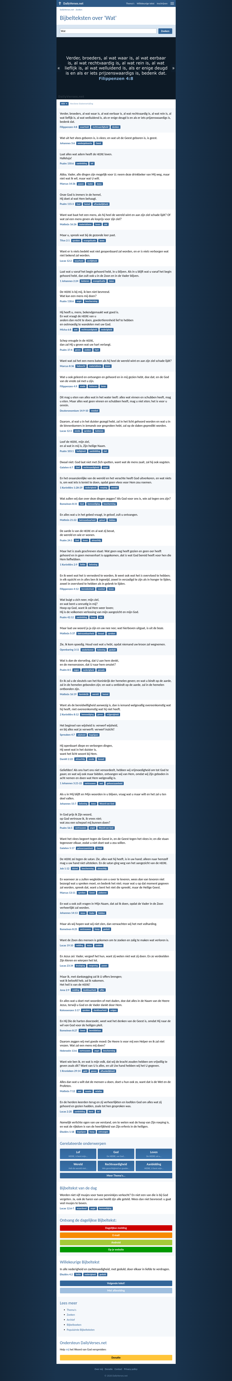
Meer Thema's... (116, 1175)
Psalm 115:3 (67, 204)
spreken (76, 240)
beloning (93, 564)
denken (115, 127)
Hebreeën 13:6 (68, 1050)
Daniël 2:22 (66, 759)
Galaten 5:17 (67, 848)
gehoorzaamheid (114, 783)
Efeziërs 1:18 (67, 1131)
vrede (82, 386)
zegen (76, 670)
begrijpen (93, 735)
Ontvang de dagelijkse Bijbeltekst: (88, 1220)
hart (97, 350)
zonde (77, 431)
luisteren (85, 281)
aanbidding (82, 163)
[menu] (172, 5)
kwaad (101, 633)
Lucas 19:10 (66, 945)
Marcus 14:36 (67, 183)
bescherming (91, 301)
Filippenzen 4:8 (68, 127)
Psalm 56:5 (66, 827)
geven (78, 350)
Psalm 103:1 (67, 451)
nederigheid (106, 329)
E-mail (116, 1235)
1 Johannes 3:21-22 (71, 783)
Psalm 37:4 (66, 349)
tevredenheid (87, 589)
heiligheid (81, 451)
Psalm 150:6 (67, 163)
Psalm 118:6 (67, 301)
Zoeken (79, 9)
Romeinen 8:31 (68, 504)
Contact (118, 1369)
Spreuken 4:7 (67, 734)
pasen (81, 184)
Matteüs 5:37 (67, 633)
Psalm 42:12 (67, 617)
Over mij (99, 1369)
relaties (98, 1091)
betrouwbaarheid (87, 520)
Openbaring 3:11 (69, 649)
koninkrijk (84, 694)
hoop (93, 617)
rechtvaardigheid (100, 127)
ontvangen (103, 1131)
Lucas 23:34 (66, 965)
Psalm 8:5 (65, 669)
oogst (105, 467)
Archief (71, 1319)
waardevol (82, 1208)
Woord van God (107, 803)
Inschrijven (162, 3)
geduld (112, 649)
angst (79, 301)
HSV (64, 103)
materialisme (85, 224)
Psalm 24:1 (66, 540)
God (78, 204)
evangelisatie (90, 240)
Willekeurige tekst (145, 3)
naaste (88, 1091)
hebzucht (81, 366)
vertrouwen (90, 783)
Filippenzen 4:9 (68, 386)
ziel (105, 224)
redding (79, 945)
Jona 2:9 (64, 990)
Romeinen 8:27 (68, 1030)
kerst (91, 1111)
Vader (90, 184)
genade (101, 670)
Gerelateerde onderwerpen (83, 1143)
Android (116, 1242)
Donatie (115, 1357)
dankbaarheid (89, 990)
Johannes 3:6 (67, 143)
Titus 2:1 (65, 240)
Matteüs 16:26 (68, 224)
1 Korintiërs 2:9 (68, 564)
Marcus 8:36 (67, 366)
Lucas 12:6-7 (67, 1208)
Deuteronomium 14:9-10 (74, 410)
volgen (113, 1010)
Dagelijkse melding (116, 1228)
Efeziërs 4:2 (66, 1274)
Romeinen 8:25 (68, 929)
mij (67, 1349)
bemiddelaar (95, 1030)
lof (92, 163)
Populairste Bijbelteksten (81, 1329)
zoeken (88, 350)
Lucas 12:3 (66, 431)
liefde (82, 564)
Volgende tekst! (116, 1283)
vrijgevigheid (113, 714)
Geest (98, 143)
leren (102, 240)
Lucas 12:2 (66, 260)
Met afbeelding (116, 1290)
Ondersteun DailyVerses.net (83, 1342)
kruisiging (80, 965)
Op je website (116, 1249)
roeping (103, 487)
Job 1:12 (64, 868)
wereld (114, 487)
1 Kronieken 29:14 (70, 1071)
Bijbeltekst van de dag (78, 1187)
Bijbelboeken (74, 1324)
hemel (87, 204)
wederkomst (87, 649)
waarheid (84, 127)
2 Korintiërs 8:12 (69, 714)
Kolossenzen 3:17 (70, 1010)
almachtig (96, 540)
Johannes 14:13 (69, 913)
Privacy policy (130, 1369)
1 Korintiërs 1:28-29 (71, 487)
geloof (102, 520)
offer (102, 990)
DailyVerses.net (67, 9)
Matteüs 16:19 (68, 694)
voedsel (94, 410)
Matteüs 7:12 (67, 1091)
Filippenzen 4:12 (69, 589)
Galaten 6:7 (66, 467)
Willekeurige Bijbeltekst (80, 1261)
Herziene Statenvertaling (81, 103)
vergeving (93, 965)
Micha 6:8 (65, 329)
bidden (112, 520)
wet (76, 329)
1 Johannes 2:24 (69, 281)
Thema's (130, 3)
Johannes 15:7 (68, 803)
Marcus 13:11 (67, 892)
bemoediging (94, 504)
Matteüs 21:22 (68, 520)
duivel (75, 868)
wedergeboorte (85, 143)
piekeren (102, 892)
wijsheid (81, 735)
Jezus (99, 184)
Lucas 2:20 (66, 1111)
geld (85, 1071)
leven (97, 224)
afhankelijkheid (101, 204)
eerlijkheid (92, 260)
